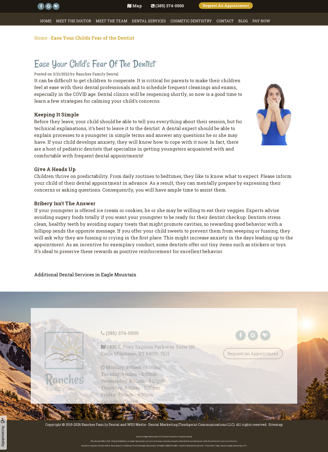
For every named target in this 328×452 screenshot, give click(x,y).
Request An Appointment (226, 5)
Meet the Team (111, 20)
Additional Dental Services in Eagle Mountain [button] (85, 274)
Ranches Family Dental (101, 424)
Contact (225, 20)
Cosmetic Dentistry (191, 20)
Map (134, 5)
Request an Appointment (252, 359)
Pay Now (261, 20)
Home (45, 20)
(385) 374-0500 (122, 339)
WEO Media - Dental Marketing (152, 424)
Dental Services (149, 20)
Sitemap (276, 424)
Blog (243, 20)
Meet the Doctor (73, 20)
